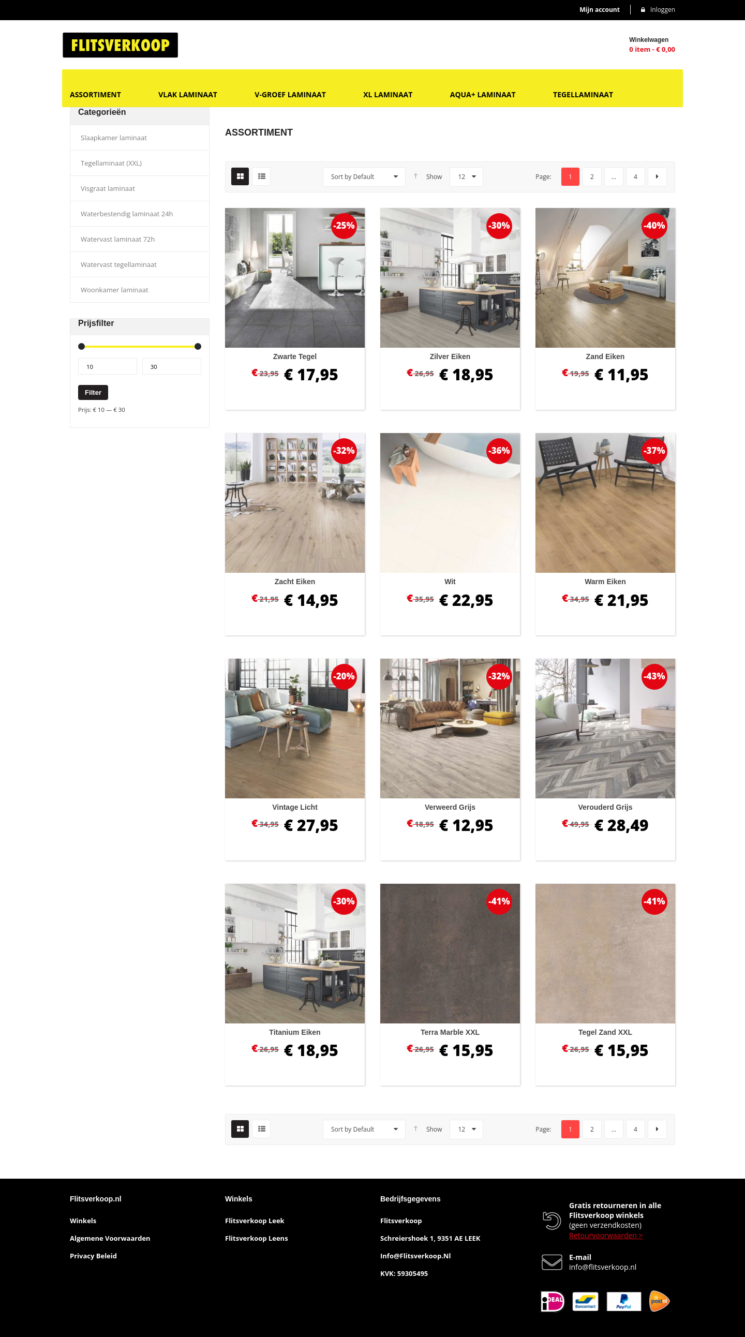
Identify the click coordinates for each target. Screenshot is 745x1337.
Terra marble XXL (450, 1032)
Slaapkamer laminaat (114, 137)
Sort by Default (352, 176)
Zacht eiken (295, 581)
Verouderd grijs (605, 807)
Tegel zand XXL (605, 1032)
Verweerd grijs (450, 807)
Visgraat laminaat (108, 188)
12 (461, 176)
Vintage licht (295, 807)
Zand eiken (605, 356)
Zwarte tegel (295, 356)
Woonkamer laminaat (114, 289)
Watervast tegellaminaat (119, 264)
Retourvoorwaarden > (606, 1235)
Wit (450, 581)
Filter (93, 392)
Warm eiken (605, 581)
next (657, 177)
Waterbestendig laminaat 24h (127, 213)
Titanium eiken (294, 1032)
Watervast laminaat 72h (118, 239)
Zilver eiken (450, 356)
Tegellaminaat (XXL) (111, 163)
